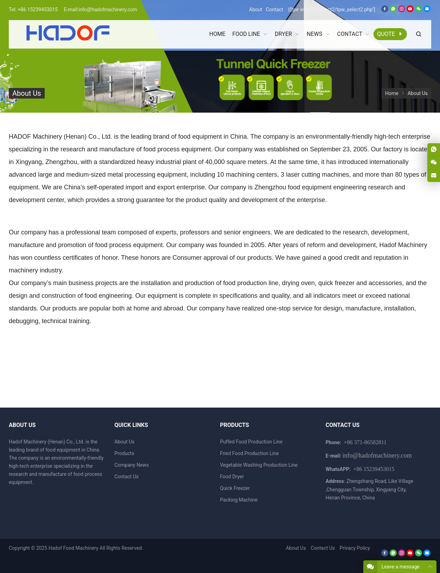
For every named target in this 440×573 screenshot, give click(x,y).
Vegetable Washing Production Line (259, 465)
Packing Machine (239, 500)
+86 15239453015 (38, 9)
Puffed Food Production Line (251, 442)
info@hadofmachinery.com (107, 9)
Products (124, 453)
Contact (274, 9)
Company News (131, 465)
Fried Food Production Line (249, 453)
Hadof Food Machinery (74, 548)
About (255, 9)
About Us (124, 442)
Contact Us (126, 476)
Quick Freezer (235, 488)
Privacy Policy (355, 548)
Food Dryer (232, 476)
